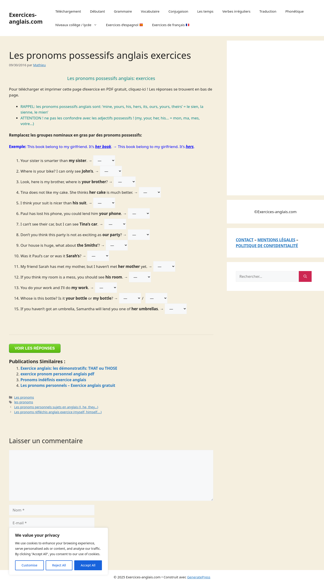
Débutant (97, 11)
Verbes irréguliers (236, 11)
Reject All (59, 565)
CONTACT (245, 239)
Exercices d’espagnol (124, 25)
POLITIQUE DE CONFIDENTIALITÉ (267, 245)
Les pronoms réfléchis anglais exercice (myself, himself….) (58, 412)
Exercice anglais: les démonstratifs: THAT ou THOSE (68, 368)
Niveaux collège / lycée (78, 25)
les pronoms (23, 402)
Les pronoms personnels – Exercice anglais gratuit (67, 385)
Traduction (267, 11)
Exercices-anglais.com (26, 18)
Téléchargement (68, 11)
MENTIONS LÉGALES (276, 239)
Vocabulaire (150, 11)
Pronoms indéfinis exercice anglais (53, 379)
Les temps (205, 11)
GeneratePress (198, 577)
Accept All (88, 565)
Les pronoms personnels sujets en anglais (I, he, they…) (56, 407)
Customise (29, 565)
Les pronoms (24, 397)
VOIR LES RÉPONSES (35, 348)
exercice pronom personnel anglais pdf (57, 373)
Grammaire (123, 11)
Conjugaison (178, 11)
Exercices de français (170, 25)
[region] (58, 551)
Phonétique (294, 11)
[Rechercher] (305, 276)
